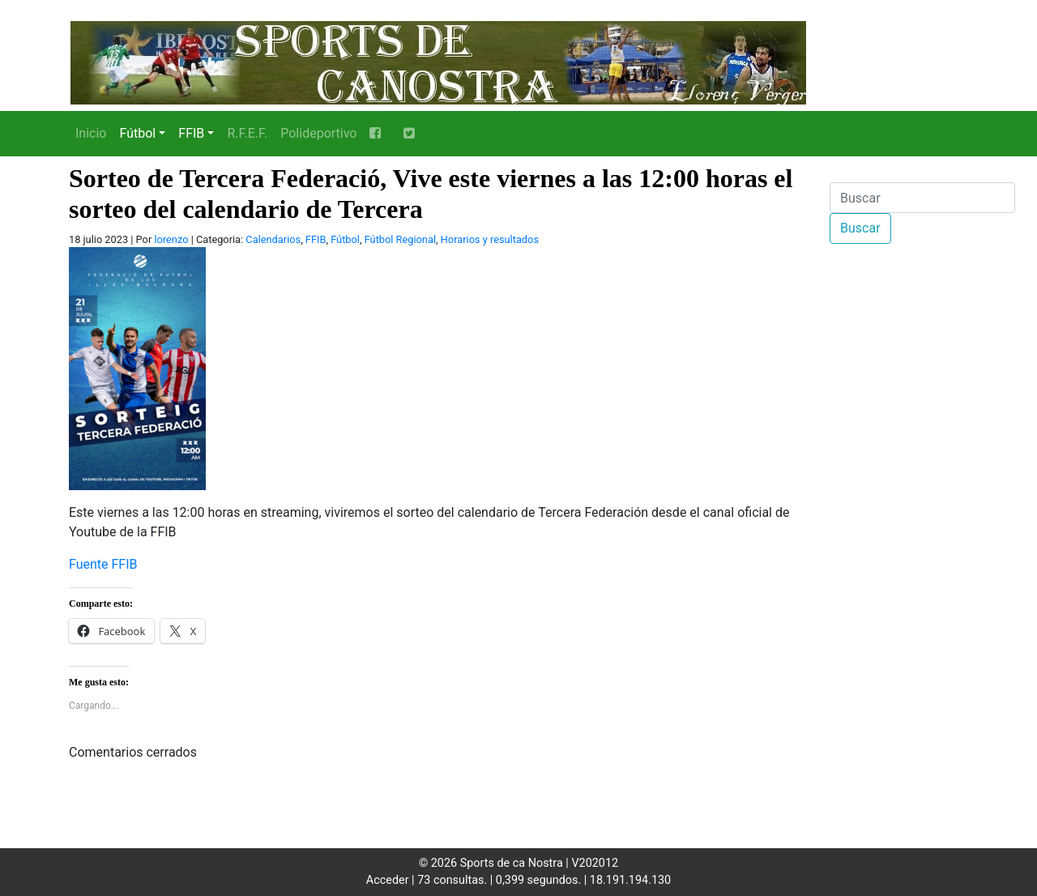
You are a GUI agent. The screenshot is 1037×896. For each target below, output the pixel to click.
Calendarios (273, 239)
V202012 (594, 863)
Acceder (387, 880)
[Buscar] (922, 197)
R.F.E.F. (247, 133)
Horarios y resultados (490, 239)
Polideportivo (318, 133)
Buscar (860, 228)
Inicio (90, 133)
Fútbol (137, 133)
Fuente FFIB (103, 564)
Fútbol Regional (400, 239)
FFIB (191, 133)
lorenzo (171, 239)
